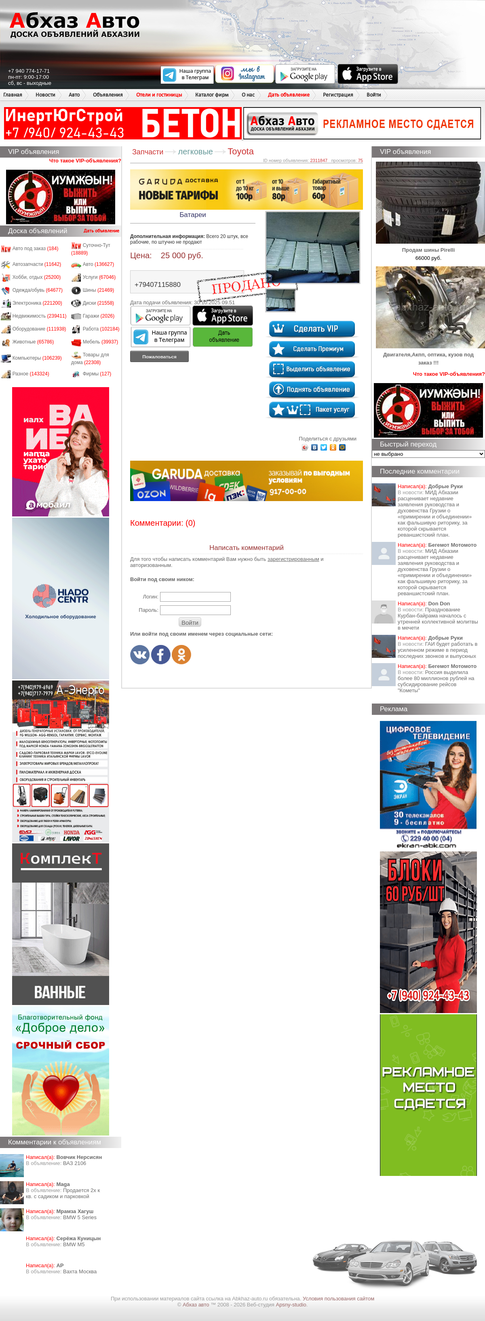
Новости (45, 95)
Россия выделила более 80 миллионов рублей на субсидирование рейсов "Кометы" (436, 681)
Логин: (150, 597)
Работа (101, 329)
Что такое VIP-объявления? (85, 161)
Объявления (108, 95)
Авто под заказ (36, 248)
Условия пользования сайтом (338, 1299)
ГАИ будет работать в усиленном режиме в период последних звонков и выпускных (437, 650)
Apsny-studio (291, 1305)
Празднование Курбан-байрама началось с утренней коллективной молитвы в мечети (438, 619)
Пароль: (148, 610)
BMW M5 (73, 1244)
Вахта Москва (80, 1271)
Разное (31, 374)
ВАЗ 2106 (74, 1163)
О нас (248, 95)
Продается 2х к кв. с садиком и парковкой (63, 1193)
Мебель (100, 342)
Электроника (37, 303)
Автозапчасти (37, 264)
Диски (98, 303)
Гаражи (99, 316)
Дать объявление (289, 95)
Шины (98, 290)
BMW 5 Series (80, 1217)
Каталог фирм (211, 95)
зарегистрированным (293, 559)
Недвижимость (40, 316)
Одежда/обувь (38, 290)
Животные (33, 342)
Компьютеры (37, 358)
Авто (74, 95)
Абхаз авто (197, 1305)
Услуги (99, 277)
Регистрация (338, 95)
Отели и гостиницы (159, 95)
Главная (12, 95)
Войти (374, 95)
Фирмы (97, 374)
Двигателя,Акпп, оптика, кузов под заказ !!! (430, 354)
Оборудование (39, 329)
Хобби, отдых (37, 277)
